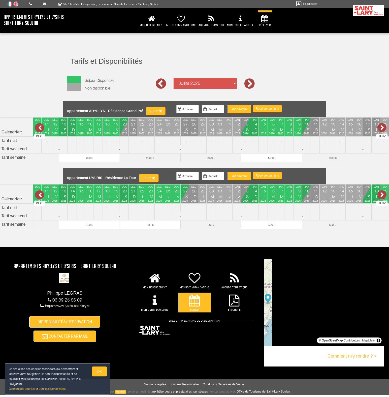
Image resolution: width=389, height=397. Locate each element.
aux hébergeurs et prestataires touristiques (179, 393)
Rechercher (239, 109)
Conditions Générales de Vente (223, 386)
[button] (267, 108)
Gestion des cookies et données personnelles (37, 389)
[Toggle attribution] (379, 340)
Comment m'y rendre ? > (352, 356)
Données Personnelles (184, 386)
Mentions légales (155, 386)
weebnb (120, 393)
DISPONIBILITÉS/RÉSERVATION (64, 322)
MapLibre (368, 340)
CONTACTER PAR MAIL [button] (65, 337)
